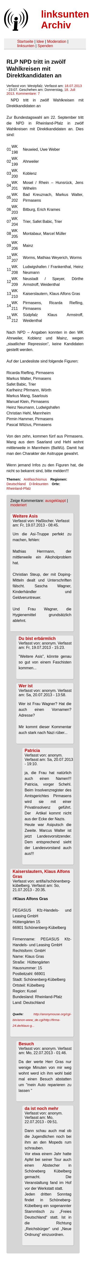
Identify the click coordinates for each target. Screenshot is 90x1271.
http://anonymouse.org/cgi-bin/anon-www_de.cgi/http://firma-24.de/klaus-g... (42, 1019)
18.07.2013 (73, 86)
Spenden (45, 46)
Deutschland (16, 484)
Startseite (25, 41)
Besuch (26, 1043)
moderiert (18, 505)
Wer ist (26, 685)
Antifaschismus (35, 479)
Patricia (32, 750)
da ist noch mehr (42, 1108)
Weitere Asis (25, 516)
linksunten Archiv (65, 19)
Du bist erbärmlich (37, 638)
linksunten (25, 46)
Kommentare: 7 (28, 93)
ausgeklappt (55, 501)
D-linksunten (38, 484)
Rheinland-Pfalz (18, 488)
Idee (40, 41)
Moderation (56, 41)
